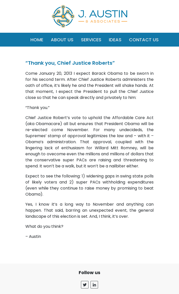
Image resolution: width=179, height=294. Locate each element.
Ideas (115, 39)
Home (36, 39)
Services (91, 39)
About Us (62, 39)
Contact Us (144, 39)
